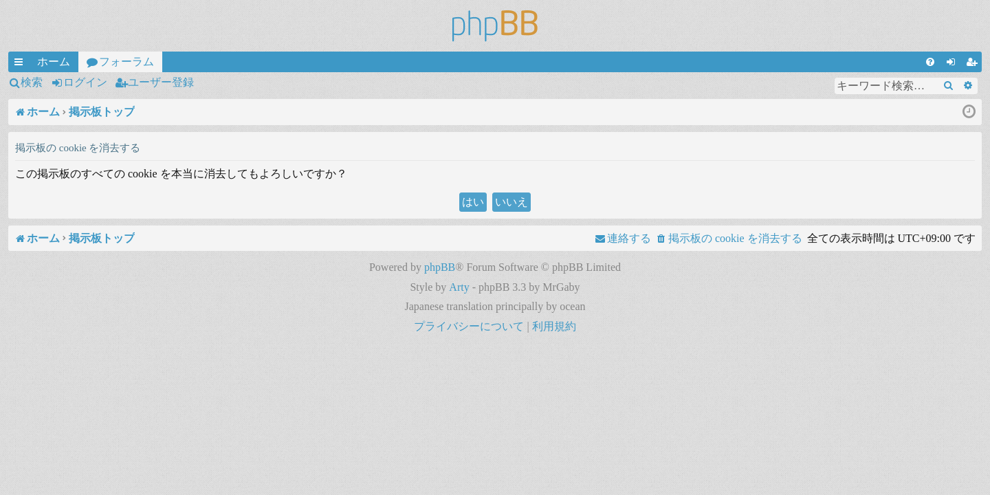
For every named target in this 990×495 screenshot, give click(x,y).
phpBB (439, 267)
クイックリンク (21, 64)
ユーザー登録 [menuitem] (974, 64)
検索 (32, 82)
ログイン (85, 82)
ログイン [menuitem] (953, 64)
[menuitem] (930, 62)
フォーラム (126, 61)
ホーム (53, 61)
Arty (459, 287)
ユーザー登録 (161, 82)
